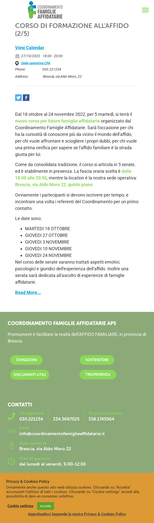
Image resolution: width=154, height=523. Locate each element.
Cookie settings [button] (20, 506)
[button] (145, 10)
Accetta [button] (45, 506)
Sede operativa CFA (35, 63)
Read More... (28, 292)
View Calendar (29, 47)
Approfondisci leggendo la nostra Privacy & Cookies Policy (77, 514)
